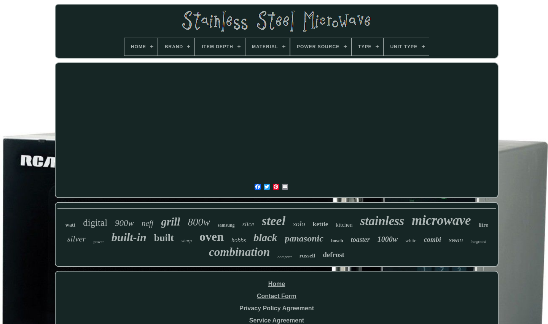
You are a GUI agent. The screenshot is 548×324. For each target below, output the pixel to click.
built (164, 237)
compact (284, 256)
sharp (187, 240)
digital (95, 223)
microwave (441, 220)
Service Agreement (276, 320)
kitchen (344, 225)
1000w (388, 239)
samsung (226, 225)
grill (170, 222)
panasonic (304, 238)
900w (124, 223)
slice (248, 224)
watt (70, 225)
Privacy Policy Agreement (276, 308)
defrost (333, 255)
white (410, 240)
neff (148, 223)
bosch (337, 240)
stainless (382, 221)
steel (273, 221)
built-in (129, 237)
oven (211, 236)
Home (276, 284)
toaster (360, 239)
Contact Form (276, 296)
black (265, 237)
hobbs (238, 240)
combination (239, 252)
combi (432, 239)
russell (307, 256)
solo (299, 224)
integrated (478, 242)
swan (456, 240)
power (98, 241)
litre (483, 225)
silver (76, 238)
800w (199, 222)
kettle (320, 224)
